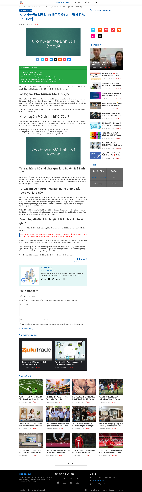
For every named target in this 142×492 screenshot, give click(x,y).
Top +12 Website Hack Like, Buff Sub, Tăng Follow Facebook (112, 95)
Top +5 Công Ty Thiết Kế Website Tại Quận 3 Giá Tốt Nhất (111, 85)
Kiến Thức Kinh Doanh (63, 2)
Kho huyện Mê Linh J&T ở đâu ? (31, 75)
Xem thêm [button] (70, 463)
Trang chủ (22, 7)
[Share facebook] (37, 61)
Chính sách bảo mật (108, 490)
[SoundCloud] (45, 280)
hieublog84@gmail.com (100, 484)
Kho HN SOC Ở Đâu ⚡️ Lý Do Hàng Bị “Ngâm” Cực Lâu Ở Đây (112, 105)
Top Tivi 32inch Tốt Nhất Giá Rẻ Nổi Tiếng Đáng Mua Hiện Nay (30, 451)
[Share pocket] (64, 61)
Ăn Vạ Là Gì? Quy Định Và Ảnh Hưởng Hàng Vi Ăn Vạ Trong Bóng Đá (109, 399)
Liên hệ (120, 490)
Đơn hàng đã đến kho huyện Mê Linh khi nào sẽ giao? (39, 82)
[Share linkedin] (51, 61)
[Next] (83, 356)
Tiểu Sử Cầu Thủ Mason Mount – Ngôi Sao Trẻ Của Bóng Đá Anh (110, 451)
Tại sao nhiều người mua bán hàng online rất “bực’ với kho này (42, 79)
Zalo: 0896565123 (98, 481)
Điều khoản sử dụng (92, 490)
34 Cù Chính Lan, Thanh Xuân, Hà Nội (105, 478)
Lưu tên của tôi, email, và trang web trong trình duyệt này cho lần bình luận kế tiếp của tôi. (52, 324)
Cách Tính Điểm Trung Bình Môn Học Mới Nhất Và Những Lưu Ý (57, 425)
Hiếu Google (46, 268)
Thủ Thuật (87, 2)
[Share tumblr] (55, 61)
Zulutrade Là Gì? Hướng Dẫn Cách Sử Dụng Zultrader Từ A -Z (35, 363)
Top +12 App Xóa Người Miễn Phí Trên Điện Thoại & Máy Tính (112, 145)
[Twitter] (42, 280)
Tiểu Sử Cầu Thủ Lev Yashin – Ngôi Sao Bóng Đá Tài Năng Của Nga (83, 426)
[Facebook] (58, 479)
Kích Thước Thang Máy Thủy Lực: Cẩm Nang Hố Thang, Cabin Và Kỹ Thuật (111, 426)
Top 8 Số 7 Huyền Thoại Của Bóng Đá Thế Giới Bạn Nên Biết (84, 451)
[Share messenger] (69, 61)
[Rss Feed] (77, 483)
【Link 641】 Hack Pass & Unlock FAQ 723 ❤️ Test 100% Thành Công (111, 155)
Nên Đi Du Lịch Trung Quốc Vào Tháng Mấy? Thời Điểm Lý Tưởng (57, 398)
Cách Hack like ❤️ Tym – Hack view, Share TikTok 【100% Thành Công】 (110, 75)
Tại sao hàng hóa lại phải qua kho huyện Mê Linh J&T (39, 77)
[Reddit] (57, 280)
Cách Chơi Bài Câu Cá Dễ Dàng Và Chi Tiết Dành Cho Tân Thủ (58, 451)
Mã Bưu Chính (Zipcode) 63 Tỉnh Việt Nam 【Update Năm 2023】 (111, 125)
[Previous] (24, 356)
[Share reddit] (60, 61)
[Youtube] (49, 280)
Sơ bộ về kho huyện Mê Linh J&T (31, 72)
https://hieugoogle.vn (48, 270)
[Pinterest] (53, 280)
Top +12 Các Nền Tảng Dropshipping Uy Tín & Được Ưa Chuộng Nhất (69, 363)
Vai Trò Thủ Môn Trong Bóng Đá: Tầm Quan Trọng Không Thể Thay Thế (31, 399)
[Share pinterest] (46, 61)
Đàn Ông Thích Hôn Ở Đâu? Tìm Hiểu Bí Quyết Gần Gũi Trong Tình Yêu (83, 399)
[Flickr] (60, 280)
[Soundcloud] (71, 479)
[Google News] (64, 280)
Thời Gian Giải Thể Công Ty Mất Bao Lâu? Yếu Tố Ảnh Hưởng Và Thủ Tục (30, 426)
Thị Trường (77, 2)
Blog (96, 2)
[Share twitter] (42, 61)
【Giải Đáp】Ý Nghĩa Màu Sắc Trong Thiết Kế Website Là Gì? (112, 135)
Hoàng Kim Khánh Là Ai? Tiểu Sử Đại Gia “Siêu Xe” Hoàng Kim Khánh (111, 115)
